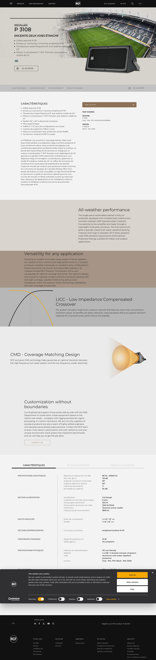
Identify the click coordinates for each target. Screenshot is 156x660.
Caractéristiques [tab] (34, 448)
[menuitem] (36, 4)
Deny (132, 646)
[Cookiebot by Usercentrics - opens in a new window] (14, 655)
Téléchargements (55, 88)
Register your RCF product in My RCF (116, 606)
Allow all (132, 631)
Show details (111, 656)
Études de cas (80, 625)
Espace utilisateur (103, 625)
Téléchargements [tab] (78, 448)
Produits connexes (75, 88)
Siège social (131, 625)
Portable (36, 625)
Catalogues (59, 625)
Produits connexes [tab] (122, 448)
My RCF (123, 3)
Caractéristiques (19, 88)
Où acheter (27, 68)
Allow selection (132, 639)
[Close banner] (152, 629)
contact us (37, 434)
